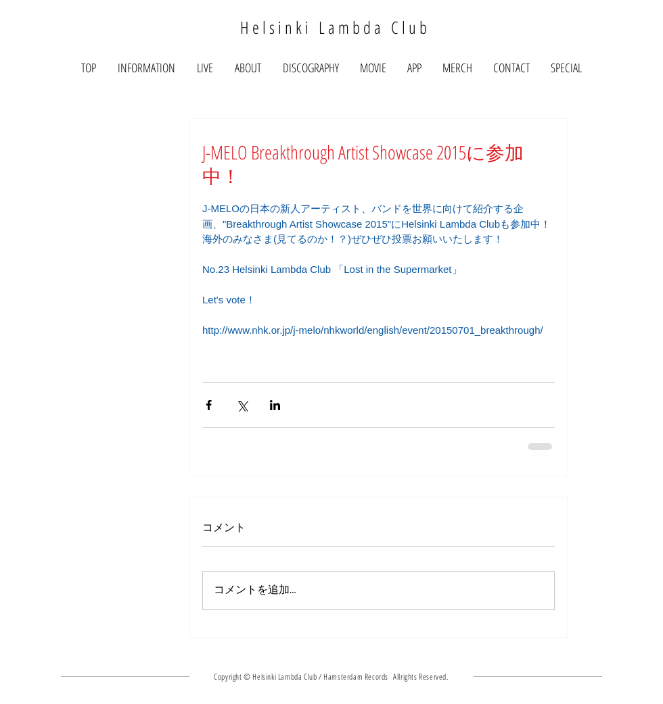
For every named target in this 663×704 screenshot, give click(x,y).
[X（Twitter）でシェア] (241, 405)
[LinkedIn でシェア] (275, 405)
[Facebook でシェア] (208, 405)
